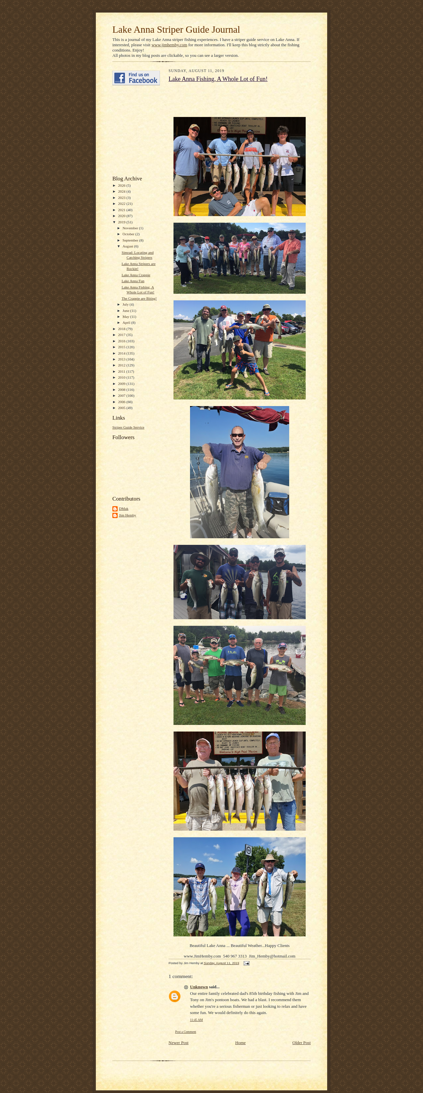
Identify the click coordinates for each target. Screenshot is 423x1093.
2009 (122, 384)
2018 (122, 329)
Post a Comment (185, 1032)
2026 (122, 185)
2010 (122, 377)
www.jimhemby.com (169, 44)
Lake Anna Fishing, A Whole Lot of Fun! (218, 79)
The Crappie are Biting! (139, 298)
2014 (122, 353)
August (128, 246)
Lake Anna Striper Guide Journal (176, 29)
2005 (122, 408)
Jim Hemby (127, 515)
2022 (122, 204)
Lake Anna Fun (133, 281)
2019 (122, 222)
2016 (122, 341)
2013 (122, 359)
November (131, 228)
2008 (122, 390)
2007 (122, 395)
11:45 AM (196, 1020)
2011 (122, 371)
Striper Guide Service (128, 427)
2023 (122, 198)
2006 (122, 402)
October (129, 234)
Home (240, 1042)
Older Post (301, 1042)
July (126, 304)
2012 (122, 365)
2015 (122, 347)
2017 (122, 335)
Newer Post (178, 1042)
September (131, 240)
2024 (122, 191)
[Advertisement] (132, 130)
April (127, 322)
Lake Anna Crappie (136, 275)
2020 (122, 216)
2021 (122, 210)
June (126, 311)
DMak (124, 508)
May (126, 317)
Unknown (199, 986)
